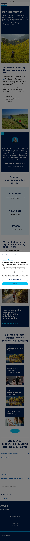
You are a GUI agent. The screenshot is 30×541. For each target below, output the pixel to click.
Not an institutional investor (15, 279)
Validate (15, 283)
